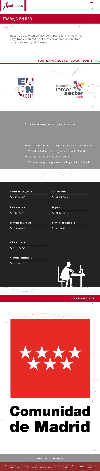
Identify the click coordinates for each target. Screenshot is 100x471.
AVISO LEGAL (42, 459)
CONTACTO (58, 459)
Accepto (81, 467)
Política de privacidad (92, 467)
